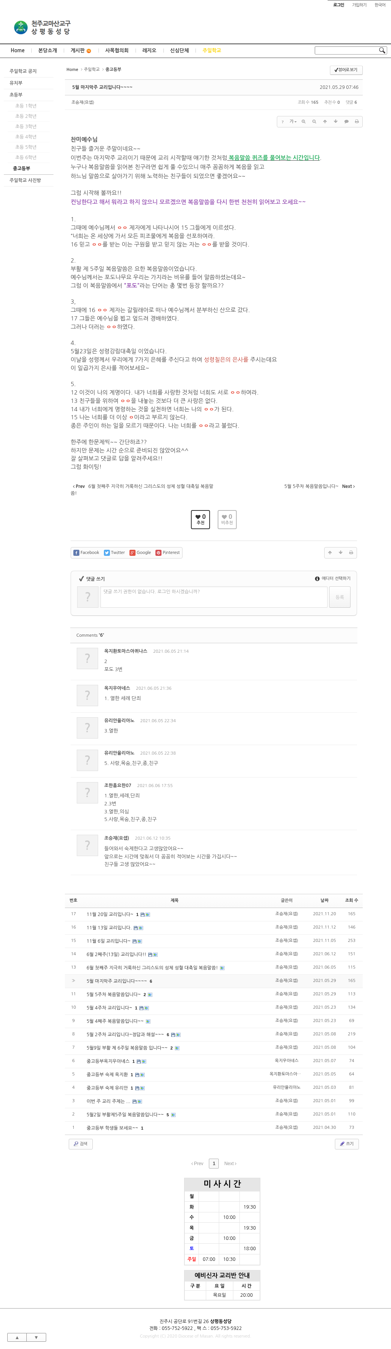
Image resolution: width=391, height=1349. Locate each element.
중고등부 (21, 168)
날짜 (325, 900)
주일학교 (211, 50)
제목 (175, 900)
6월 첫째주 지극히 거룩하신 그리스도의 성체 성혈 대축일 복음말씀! (153, 968)
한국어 (380, 5)
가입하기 (359, 5)
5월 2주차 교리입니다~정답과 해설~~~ (126, 1034)
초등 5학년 (26, 147)
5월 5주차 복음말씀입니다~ (114, 994)
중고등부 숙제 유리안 (108, 1088)
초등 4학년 (26, 137)
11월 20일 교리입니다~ (111, 914)
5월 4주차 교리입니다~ (110, 1008)
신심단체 (179, 50)
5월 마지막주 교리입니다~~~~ (102, 87)
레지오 (149, 50)
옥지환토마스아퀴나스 (125, 651)
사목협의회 (117, 50)
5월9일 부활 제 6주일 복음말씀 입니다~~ (128, 1048)
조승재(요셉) (82, 102)
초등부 (16, 95)
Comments (90, 635)
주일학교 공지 (23, 71)
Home (17, 50)
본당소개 (47, 50)
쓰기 (346, 1144)
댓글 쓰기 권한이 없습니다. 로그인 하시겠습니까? (151, 591)
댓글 (346, 652)
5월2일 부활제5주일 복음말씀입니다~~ (126, 1114)
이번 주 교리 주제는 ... (109, 1101)
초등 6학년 (26, 157)
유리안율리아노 (119, 720)
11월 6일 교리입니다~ (109, 941)
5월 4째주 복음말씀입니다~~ (116, 1021)
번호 (73, 900)
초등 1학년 (26, 106)
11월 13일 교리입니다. (110, 928)
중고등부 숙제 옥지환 (108, 1074)
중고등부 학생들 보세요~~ (113, 1128)
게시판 (81, 51)
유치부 (16, 83)
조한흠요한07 (117, 785)
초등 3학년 (26, 126)
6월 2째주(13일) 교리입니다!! (117, 954)
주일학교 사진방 (25, 180)
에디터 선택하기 (333, 578)
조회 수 (351, 900)
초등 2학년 (26, 116)
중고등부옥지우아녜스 (109, 1061)
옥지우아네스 (117, 688)
